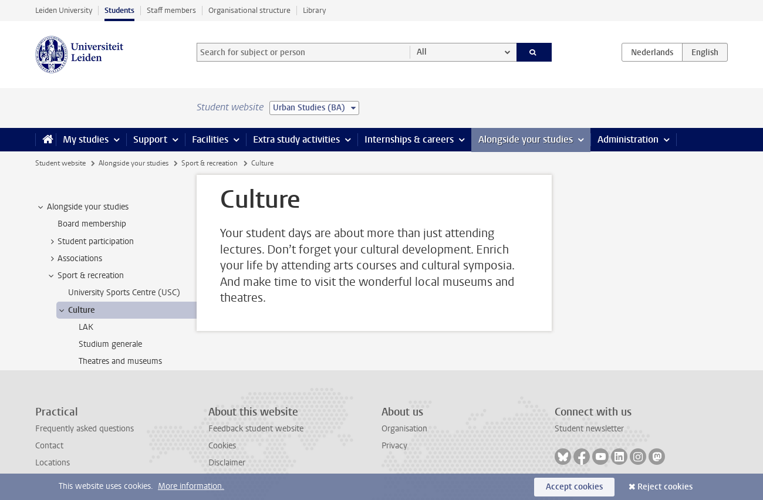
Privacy (394, 445)
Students (119, 10)
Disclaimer (226, 462)
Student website (60, 163)
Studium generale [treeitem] (110, 344)
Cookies (222, 445)
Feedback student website (255, 428)
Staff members (171, 10)
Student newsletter (589, 428)
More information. (191, 486)
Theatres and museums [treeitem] (120, 361)
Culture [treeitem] (76, 310)
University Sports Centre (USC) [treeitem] (124, 292)
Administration (628, 139)
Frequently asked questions (84, 428)
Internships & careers (409, 139)
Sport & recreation (209, 163)
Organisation (404, 428)
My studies (86, 139)
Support (150, 139)
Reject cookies (665, 486)
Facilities (210, 139)
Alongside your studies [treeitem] (82, 207)
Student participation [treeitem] (90, 242)
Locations (52, 462)
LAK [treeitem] (86, 327)
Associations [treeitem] (74, 259)
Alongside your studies (525, 139)
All (422, 52)
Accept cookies (574, 486)
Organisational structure (249, 10)
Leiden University (63, 10)
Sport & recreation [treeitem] (85, 276)
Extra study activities (296, 139)
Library (314, 10)
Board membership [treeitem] (92, 223)
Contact (49, 445)
